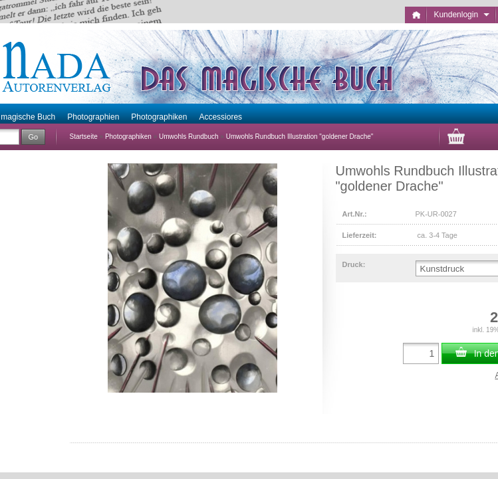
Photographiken (159, 117)
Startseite (84, 136)
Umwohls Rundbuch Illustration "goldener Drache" (300, 136)
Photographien (93, 117)
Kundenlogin (461, 14)
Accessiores (220, 117)
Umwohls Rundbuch (189, 136)
